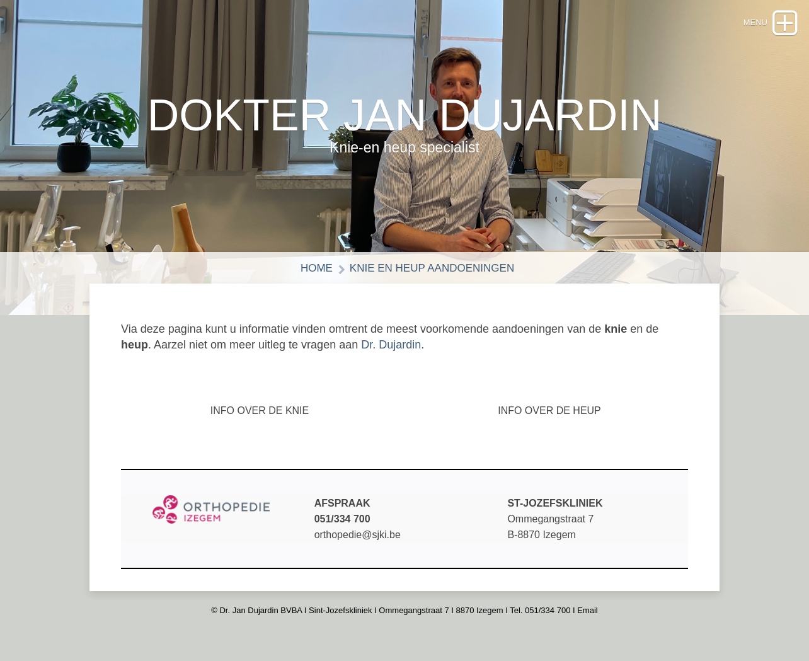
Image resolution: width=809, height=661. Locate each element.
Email (587, 610)
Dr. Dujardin (391, 344)
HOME (317, 268)
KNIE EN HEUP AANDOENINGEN (432, 268)
